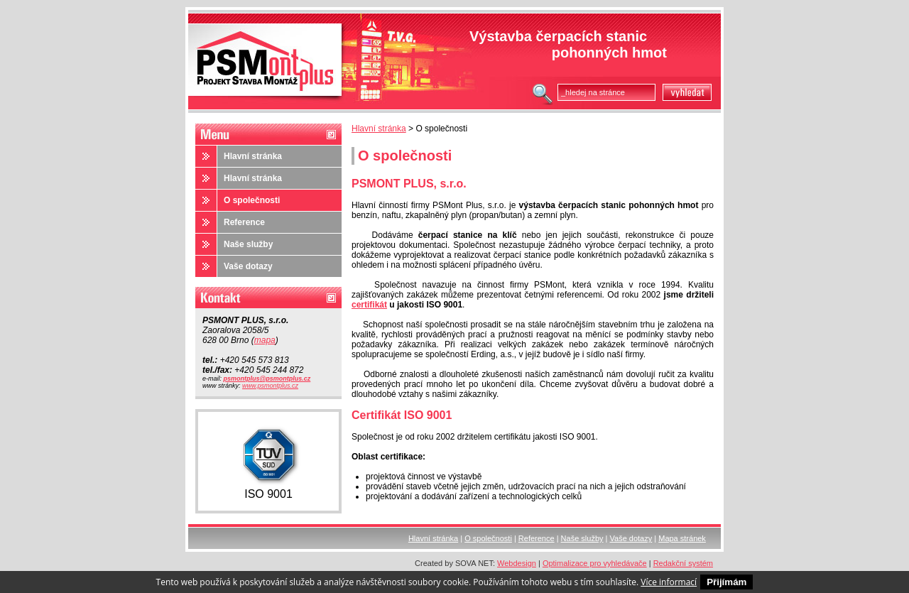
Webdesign (516, 563)
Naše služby (248, 244)
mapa (265, 340)
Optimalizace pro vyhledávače (595, 563)
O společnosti (252, 200)
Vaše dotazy (248, 266)
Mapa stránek (682, 538)
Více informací (669, 582)
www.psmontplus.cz (270, 385)
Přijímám (726, 582)
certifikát (369, 305)
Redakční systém (683, 563)
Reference (244, 222)
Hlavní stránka (379, 129)
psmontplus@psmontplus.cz (267, 378)
